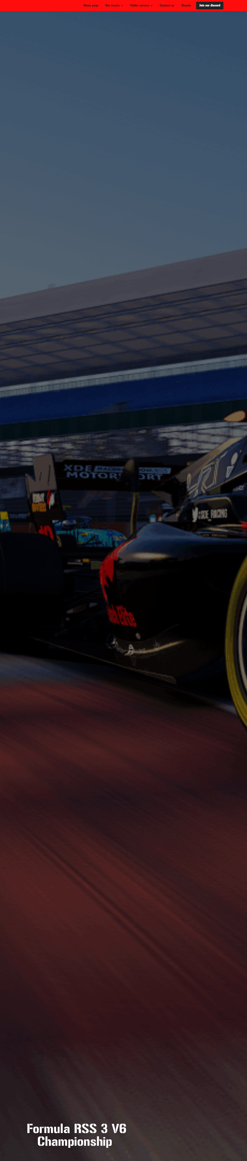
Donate (186, 5)
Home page (91, 5)
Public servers (139, 5)
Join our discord (209, 5)
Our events (113, 5)
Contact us (167, 5)
